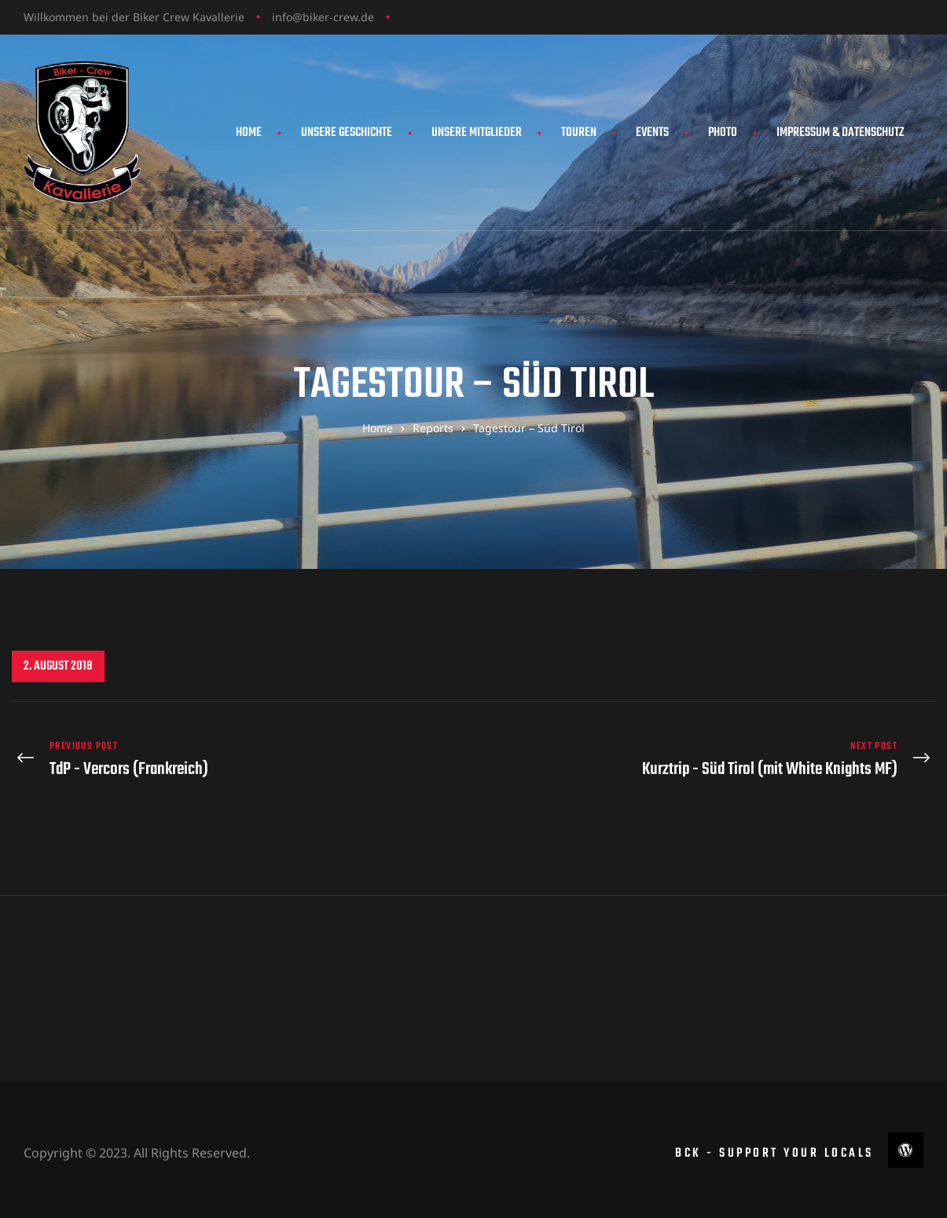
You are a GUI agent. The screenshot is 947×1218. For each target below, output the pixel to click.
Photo (722, 133)
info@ (287, 16)
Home (249, 133)
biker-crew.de (338, 16)
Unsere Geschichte (346, 133)
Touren (578, 133)
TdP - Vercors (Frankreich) (239, 756)
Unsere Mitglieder (476, 133)
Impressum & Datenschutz (840, 133)
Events (652, 133)
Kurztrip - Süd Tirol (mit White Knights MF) (709, 756)
